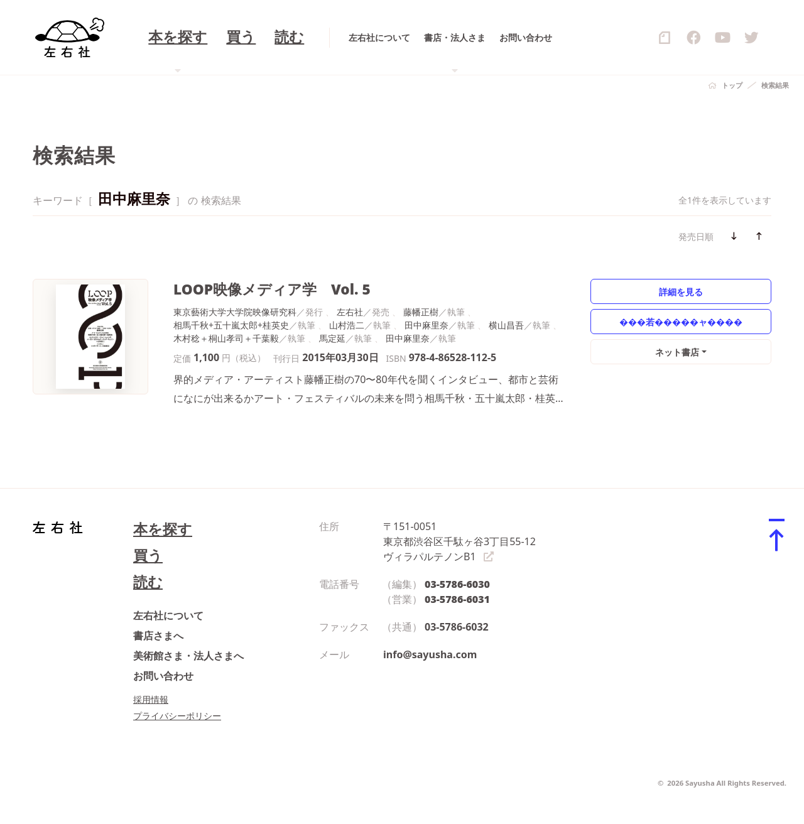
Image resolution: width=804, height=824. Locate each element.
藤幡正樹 (420, 312)
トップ (732, 85)
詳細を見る (681, 292)
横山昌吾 (506, 325)
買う (148, 555)
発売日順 (696, 236)
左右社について (168, 615)
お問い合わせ (163, 676)
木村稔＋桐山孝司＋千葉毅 (226, 338)
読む (148, 582)
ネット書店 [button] (677, 352)
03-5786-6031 (457, 599)
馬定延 (332, 338)
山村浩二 (346, 325)
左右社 (350, 312)
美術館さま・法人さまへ (188, 656)
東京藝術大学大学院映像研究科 (234, 312)
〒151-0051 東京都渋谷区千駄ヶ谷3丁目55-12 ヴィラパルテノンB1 (459, 541)
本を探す (162, 529)
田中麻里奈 (426, 325)
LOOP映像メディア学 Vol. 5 (272, 289)
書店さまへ (158, 635)
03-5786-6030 (457, 584)
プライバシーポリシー (177, 716)
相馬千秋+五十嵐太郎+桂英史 (231, 325)
